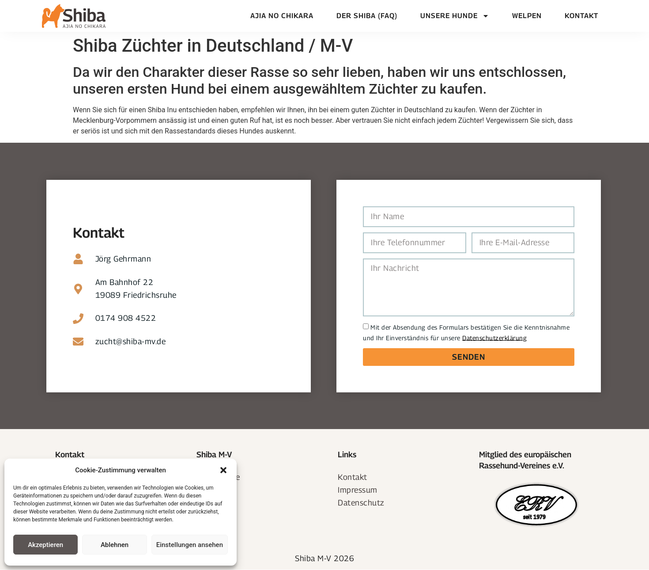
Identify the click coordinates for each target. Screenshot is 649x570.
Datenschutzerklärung (494, 337)
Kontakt (581, 15)
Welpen (527, 15)
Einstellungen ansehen (189, 545)
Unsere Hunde (454, 16)
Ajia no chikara (281, 15)
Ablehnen (114, 545)
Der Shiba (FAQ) (366, 15)
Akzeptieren (45, 545)
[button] (223, 470)
